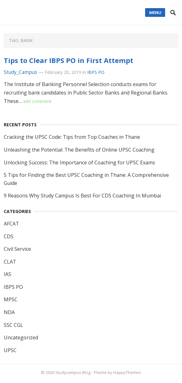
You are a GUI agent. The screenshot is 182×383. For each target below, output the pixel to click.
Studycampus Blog (72, 372)
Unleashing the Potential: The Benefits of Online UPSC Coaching (79, 149)
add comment (37, 101)
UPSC (10, 350)
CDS (8, 236)
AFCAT (11, 223)
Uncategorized (21, 337)
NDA (9, 312)
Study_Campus (20, 72)
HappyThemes (127, 372)
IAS (7, 274)
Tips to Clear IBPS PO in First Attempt (68, 60)
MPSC (11, 299)
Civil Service (17, 248)
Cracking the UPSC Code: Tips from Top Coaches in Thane (72, 136)
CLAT (10, 261)
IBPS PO (95, 72)
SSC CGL (13, 325)
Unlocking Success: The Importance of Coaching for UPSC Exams (79, 162)
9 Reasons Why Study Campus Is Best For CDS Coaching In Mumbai (82, 195)
